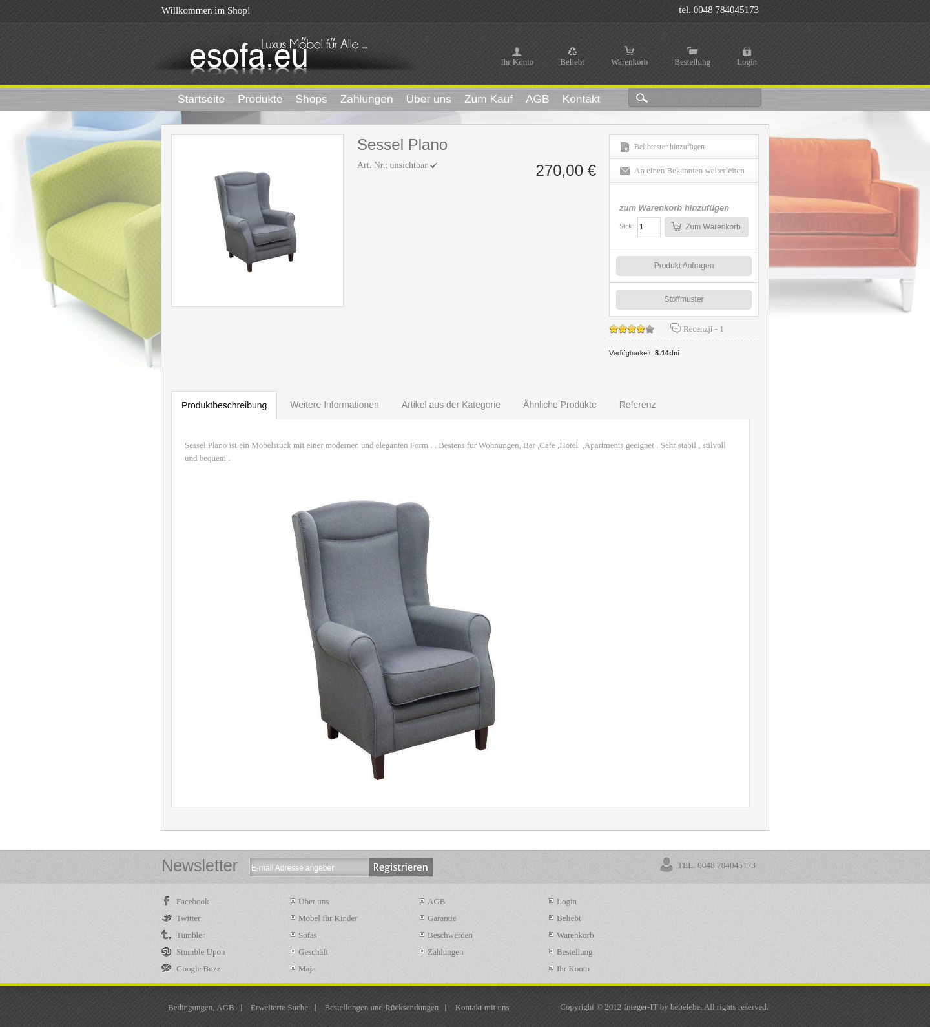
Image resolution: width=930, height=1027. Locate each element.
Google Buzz (198, 968)
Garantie (442, 918)
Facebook (192, 901)
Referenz (637, 404)
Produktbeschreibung (224, 405)
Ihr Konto (517, 62)
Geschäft (313, 952)
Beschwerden (450, 935)
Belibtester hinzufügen (669, 146)
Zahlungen (446, 952)
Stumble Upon (200, 952)
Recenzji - (703, 329)
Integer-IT (641, 1006)
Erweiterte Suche (279, 1007)
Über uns (313, 901)
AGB (436, 901)
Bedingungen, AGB (201, 1007)
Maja (307, 968)
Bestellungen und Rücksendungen (381, 1007)
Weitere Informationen (334, 404)
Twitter (188, 918)
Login (747, 62)
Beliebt (572, 62)
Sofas (307, 935)
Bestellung (692, 62)
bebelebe (685, 1006)
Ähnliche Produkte (560, 404)
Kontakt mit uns (482, 1007)
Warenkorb (629, 62)
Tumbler (190, 935)
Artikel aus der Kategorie (451, 404)
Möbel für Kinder (328, 918)
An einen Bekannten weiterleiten (689, 170)
